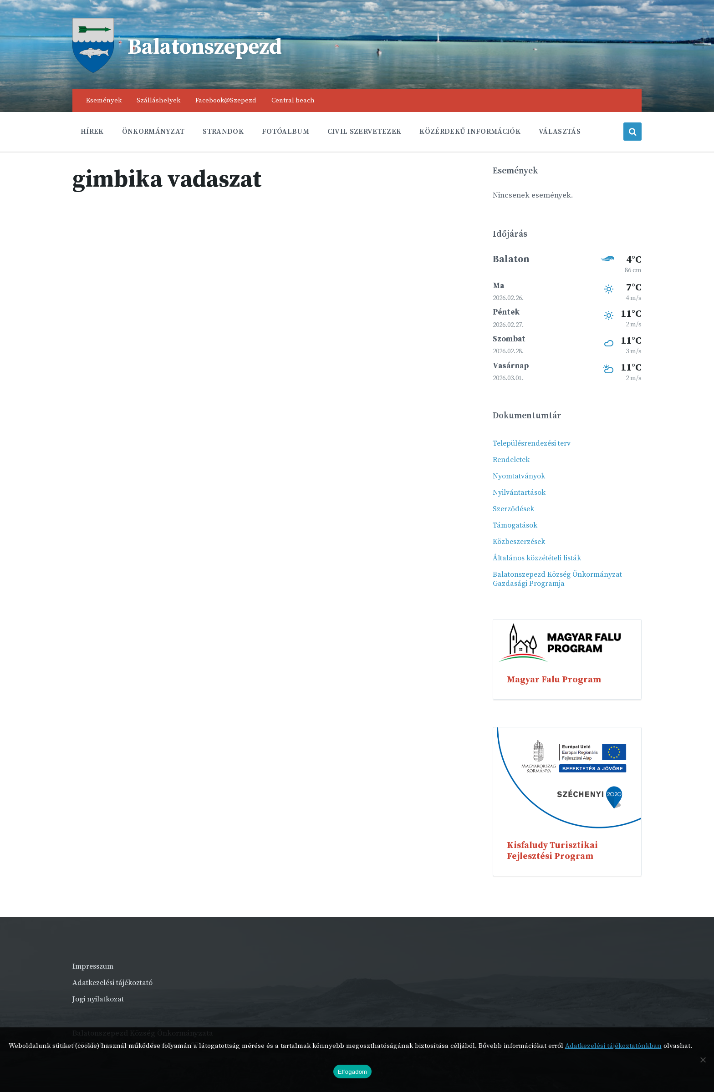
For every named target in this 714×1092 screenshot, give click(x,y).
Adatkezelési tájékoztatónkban (613, 1045)
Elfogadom (352, 1071)
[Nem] (702, 1059)
